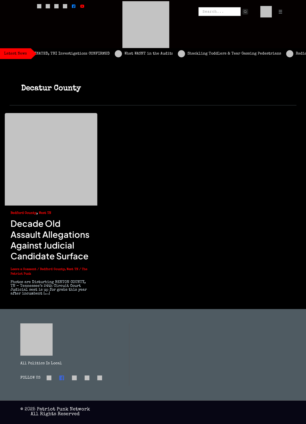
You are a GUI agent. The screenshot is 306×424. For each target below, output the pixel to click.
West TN (45, 213)
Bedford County (23, 213)
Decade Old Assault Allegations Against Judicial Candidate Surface (50, 239)
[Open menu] (280, 12)
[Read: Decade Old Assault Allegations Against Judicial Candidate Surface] (51, 159)
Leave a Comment (23, 269)
